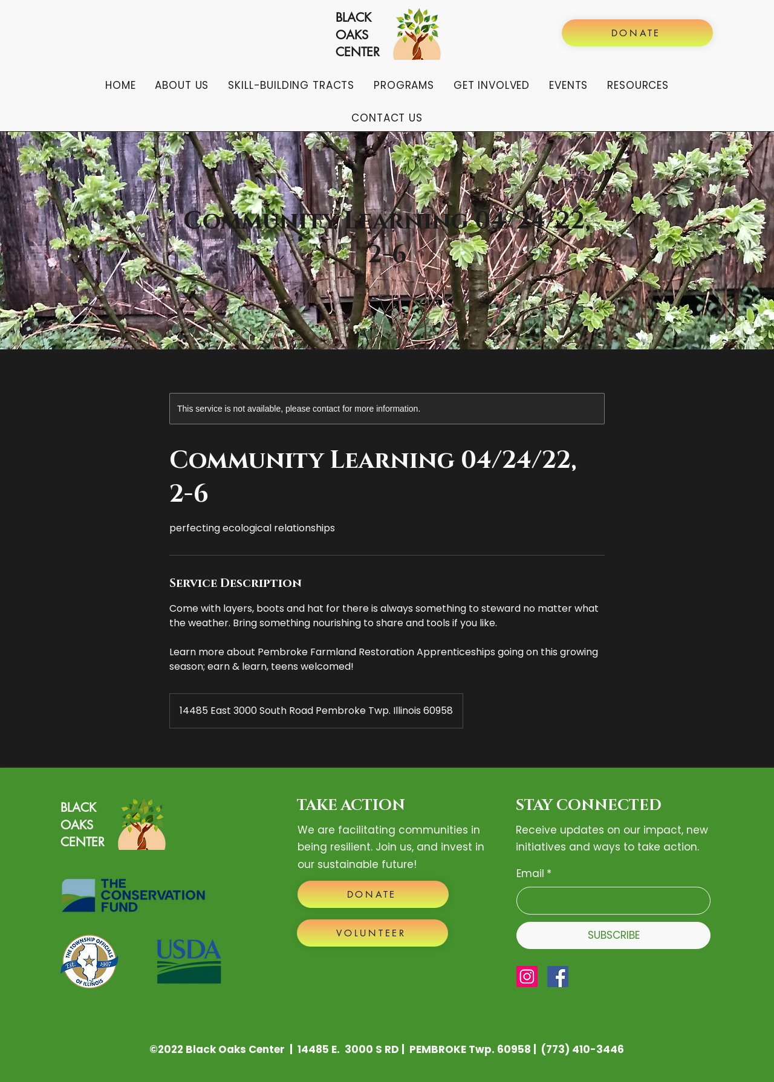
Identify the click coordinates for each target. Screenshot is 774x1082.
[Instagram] (527, 976)
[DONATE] (637, 33)
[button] (182, 85)
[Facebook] (557, 976)
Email (533, 873)
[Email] (610, 900)
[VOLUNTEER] (372, 933)
